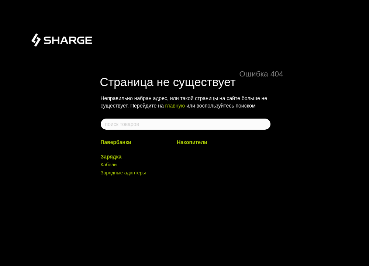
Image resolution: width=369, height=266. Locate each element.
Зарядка (111, 157)
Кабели (109, 164)
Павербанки (116, 142)
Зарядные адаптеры (123, 172)
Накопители (192, 142)
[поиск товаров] (264, 124)
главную (175, 106)
